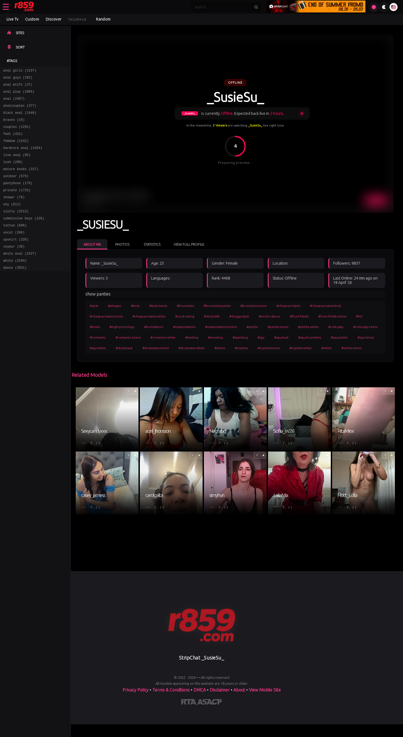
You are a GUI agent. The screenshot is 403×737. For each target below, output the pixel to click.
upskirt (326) (16, 259)
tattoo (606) (15, 244)
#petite (252, 327)
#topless (241, 348)
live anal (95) (17, 165)
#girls (94, 305)
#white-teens (351, 348)
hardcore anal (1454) (22, 157)
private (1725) (17, 204)
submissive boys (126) (23, 236)
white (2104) (15, 283)
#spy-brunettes (309, 337)
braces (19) (14, 126)
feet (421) (13, 141)
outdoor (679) (16, 189)
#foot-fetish (299, 316)
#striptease (124, 348)
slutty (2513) (16, 228)
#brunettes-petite (217, 305)
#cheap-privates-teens (106, 316)
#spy (261, 337)
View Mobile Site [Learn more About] (265, 689)
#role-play (335, 327)
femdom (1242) (16, 149)
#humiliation (153, 327)
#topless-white (300, 348)
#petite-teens (278, 327)
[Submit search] (256, 7)
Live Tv (12, 19)
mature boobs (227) (20, 181)
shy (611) (12, 220)
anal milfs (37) (17, 87)
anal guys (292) (17, 79)
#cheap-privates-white (149, 316)
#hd (359, 316)
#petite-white (308, 327)
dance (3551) (15, 291)
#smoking (215, 337)
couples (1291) (17, 134)
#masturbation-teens (221, 327)
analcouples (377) (19, 110)
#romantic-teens (128, 337)
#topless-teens (268, 348)
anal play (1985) (18, 94)
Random (103, 19)
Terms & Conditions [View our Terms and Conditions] (171, 689)
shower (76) (14, 212)
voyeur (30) (14, 267)
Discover (53, 19)
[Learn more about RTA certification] (189, 702)
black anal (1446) (19, 118)
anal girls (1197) (19, 71)
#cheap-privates (288, 305)
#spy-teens (366, 337)
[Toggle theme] (384, 7)
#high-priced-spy (122, 327)
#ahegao (114, 305)
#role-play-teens (365, 327)
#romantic (98, 337)
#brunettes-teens (253, 305)
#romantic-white (163, 337)
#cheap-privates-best (325, 305)
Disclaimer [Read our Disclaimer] (220, 689)
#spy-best (281, 337)
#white (326, 348)
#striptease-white (192, 348)
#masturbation (184, 327)
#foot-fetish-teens (332, 316)
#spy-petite (339, 337)
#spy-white (98, 348)
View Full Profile (189, 244)
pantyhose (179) (17, 196)
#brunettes (185, 305)
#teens (219, 348)
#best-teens (158, 305)
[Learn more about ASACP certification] (209, 702)
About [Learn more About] (239, 689)
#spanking (240, 337)
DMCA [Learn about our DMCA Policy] (199, 689)
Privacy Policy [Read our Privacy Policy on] (136, 689)
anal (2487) (14, 102)
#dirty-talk (212, 316)
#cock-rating (184, 316)
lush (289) (13, 173)
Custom (32, 19)
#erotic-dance (269, 316)
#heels (95, 327)
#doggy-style (239, 316)
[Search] (222, 7)
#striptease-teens (156, 348)
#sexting (191, 337)
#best (135, 305)
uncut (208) (14, 251)
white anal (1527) (19, 275)
